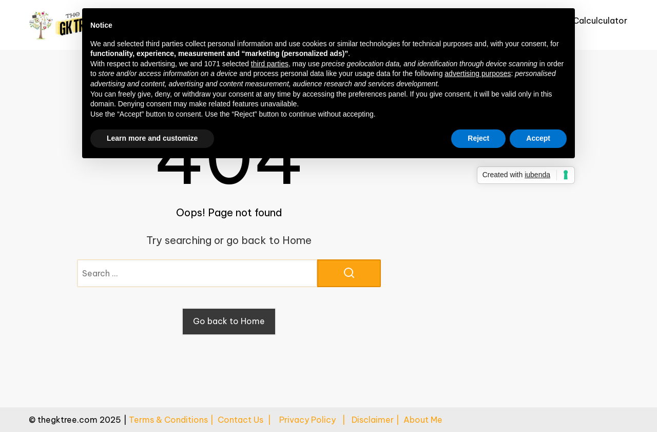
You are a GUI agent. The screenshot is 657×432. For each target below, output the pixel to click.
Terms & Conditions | (173, 420)
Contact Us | (248, 420)
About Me (422, 420)
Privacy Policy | (315, 420)
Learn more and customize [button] (152, 138)
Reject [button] (478, 138)
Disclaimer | (377, 420)
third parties (269, 64)
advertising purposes (478, 73)
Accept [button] (538, 138)
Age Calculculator (590, 20)
